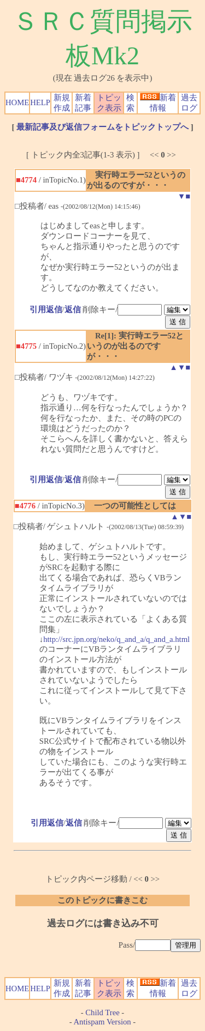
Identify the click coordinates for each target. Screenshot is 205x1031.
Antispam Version (102, 1021)
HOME (17, 102)
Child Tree (102, 1012)
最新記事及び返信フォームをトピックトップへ (102, 127)
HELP (40, 102)
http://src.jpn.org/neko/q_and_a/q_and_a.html (116, 639)
